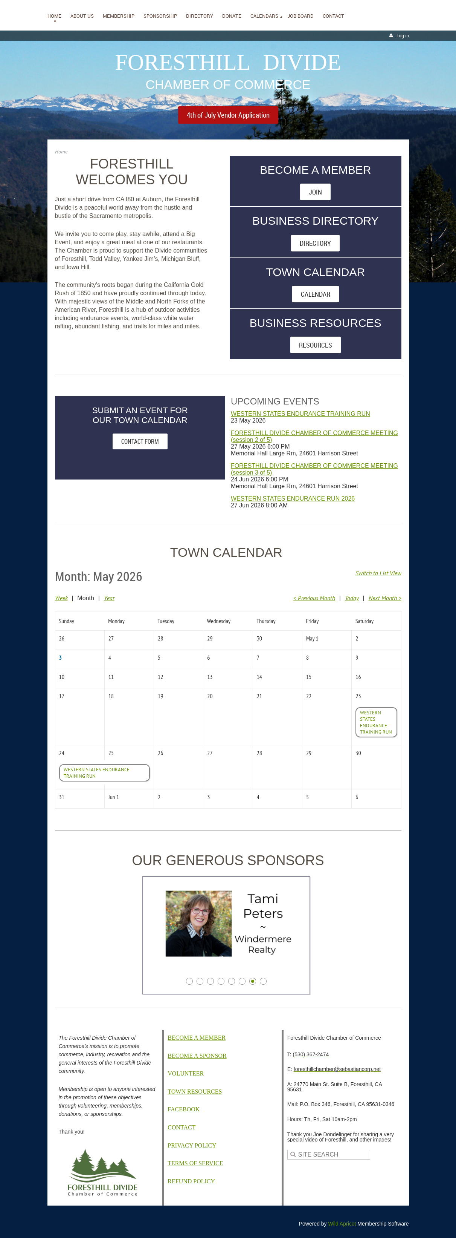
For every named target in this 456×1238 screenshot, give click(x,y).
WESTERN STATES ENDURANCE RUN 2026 (293, 498)
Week (61, 598)
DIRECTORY (315, 243)
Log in (403, 35)
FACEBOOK (184, 1109)
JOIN (315, 191)
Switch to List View (378, 573)
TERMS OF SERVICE (195, 1163)
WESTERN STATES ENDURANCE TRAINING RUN (300, 414)
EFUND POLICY (191, 1181)
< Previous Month (314, 598)
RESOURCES (315, 344)
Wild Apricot (342, 1224)
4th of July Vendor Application (228, 115)
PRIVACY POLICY (192, 1145)
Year (109, 598)
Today (352, 598)
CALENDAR (315, 294)
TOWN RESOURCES (195, 1091)
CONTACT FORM (140, 441)
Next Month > (385, 598)
